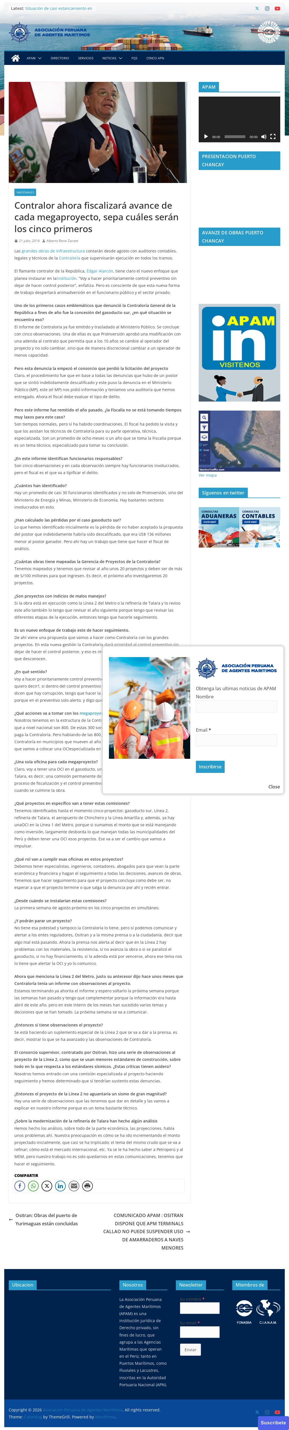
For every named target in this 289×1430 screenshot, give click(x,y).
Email (203, 730)
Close (274, 787)
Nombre (205, 697)
